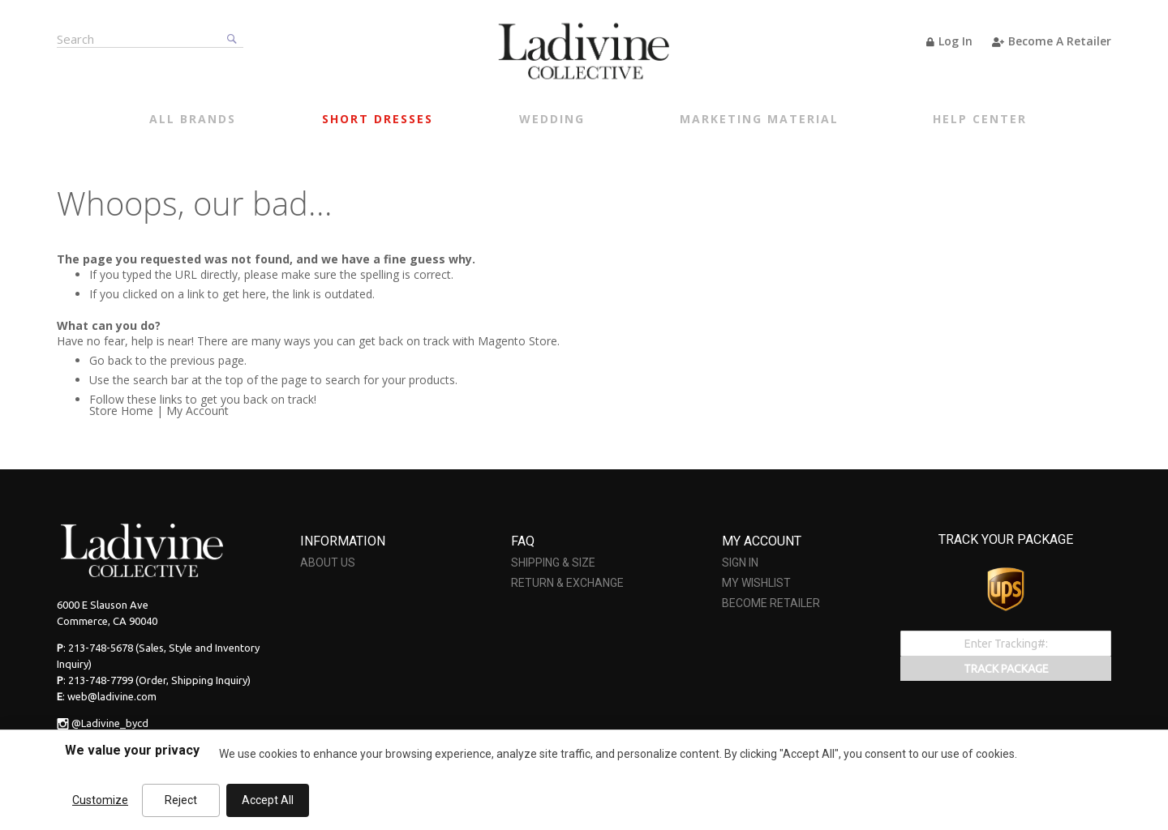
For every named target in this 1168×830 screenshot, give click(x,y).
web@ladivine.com (112, 696)
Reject (181, 800)
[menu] (588, 121)
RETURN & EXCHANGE (567, 582)
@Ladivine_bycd (109, 723)
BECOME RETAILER (771, 603)
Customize (100, 800)
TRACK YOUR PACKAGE (1005, 539)
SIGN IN (740, 562)
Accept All (268, 800)
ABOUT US (327, 562)
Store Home (121, 410)
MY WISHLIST (756, 582)
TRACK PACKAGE (1006, 668)
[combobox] (150, 38)
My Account (197, 410)
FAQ (523, 541)
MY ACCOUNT (761, 541)
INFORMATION (342, 541)
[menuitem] (192, 121)
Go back (110, 360)
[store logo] (584, 51)
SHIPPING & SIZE (553, 562)
